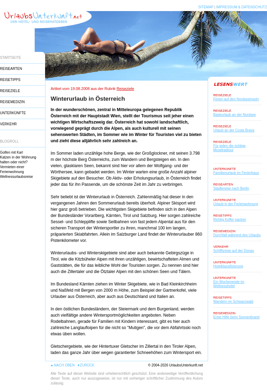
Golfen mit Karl (11, 152)
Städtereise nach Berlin (231, 188)
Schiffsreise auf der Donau (233, 251)
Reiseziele (125, 89)
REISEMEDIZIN (12, 102)
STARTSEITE (10, 58)
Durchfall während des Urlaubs (237, 235)
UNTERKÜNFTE (13, 113)
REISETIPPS (10, 80)
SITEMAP (206, 7)
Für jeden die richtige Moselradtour (229, 148)
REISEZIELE (10, 91)
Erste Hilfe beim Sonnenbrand (236, 317)
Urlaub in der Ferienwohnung (235, 204)
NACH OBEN (64, 365)
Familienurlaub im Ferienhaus (236, 173)
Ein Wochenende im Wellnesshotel (228, 284)
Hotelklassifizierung (228, 266)
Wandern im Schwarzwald (233, 301)
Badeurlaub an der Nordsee (234, 115)
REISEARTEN (11, 69)
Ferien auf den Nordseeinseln (236, 99)
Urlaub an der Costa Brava (233, 130)
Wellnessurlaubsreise (16, 177)
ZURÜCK (87, 365)
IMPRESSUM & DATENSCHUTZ (241, 7)
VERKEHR (8, 124)
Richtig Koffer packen (229, 219)
